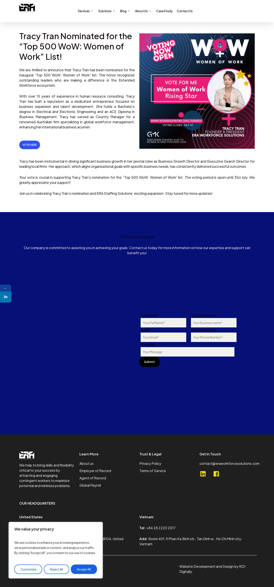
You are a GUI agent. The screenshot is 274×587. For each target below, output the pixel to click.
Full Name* (163, 320)
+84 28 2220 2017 (161, 528)
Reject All (56, 569)
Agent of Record (92, 478)
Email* (163, 335)
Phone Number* (214, 335)
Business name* (214, 320)
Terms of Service (152, 470)
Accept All (84, 569)
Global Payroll (90, 485)
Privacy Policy (150, 463)
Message (187, 349)
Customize (28, 569)
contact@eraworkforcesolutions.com (229, 463)
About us (86, 463)
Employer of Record (95, 470)
